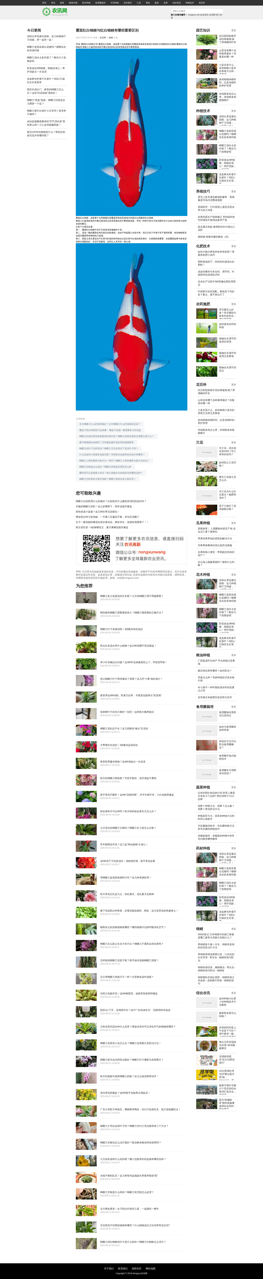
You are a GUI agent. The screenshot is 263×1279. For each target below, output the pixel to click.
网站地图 (150, 1268)
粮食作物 (73, 3)
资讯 (53, 3)
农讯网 (212, 15)
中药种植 (114, 3)
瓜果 (165, 3)
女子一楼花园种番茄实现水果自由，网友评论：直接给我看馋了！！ (112, 522)
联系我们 (123, 1268)
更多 (233, 30)
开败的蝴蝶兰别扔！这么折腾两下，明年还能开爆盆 (104, 506)
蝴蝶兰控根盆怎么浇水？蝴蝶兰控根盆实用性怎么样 (105, 466)
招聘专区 (137, 1268)
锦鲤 (111, 37)
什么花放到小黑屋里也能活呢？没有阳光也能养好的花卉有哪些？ (112, 454)
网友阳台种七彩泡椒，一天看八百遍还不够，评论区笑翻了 (107, 516)
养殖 (148, 3)
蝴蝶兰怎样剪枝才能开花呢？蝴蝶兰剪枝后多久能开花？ (107, 479)
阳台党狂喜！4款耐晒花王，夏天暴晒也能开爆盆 (102, 527)
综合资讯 (177, 3)
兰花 (139, 3)
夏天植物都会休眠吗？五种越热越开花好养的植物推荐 (106, 442)
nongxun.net (194, 15)
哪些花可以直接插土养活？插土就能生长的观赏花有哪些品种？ (111, 473)
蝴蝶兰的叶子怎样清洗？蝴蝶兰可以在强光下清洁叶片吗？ (108, 448)
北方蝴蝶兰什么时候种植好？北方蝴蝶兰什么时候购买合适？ (109, 424)
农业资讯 (204, 15)
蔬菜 (157, 3)
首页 (44, 3)
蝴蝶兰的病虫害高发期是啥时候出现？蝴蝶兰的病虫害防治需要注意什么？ (116, 436)
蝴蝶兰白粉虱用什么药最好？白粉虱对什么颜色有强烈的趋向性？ (111, 501)
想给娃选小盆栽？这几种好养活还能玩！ (98, 511)
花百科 (202, 3)
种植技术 (190, 3)
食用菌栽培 (100, 3)
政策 (62, 3)
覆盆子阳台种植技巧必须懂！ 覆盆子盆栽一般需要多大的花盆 (110, 430)
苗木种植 (86, 3)
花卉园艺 (128, 3)
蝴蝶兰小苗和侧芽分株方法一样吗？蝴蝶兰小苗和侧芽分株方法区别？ (114, 460)
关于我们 (109, 1268)
